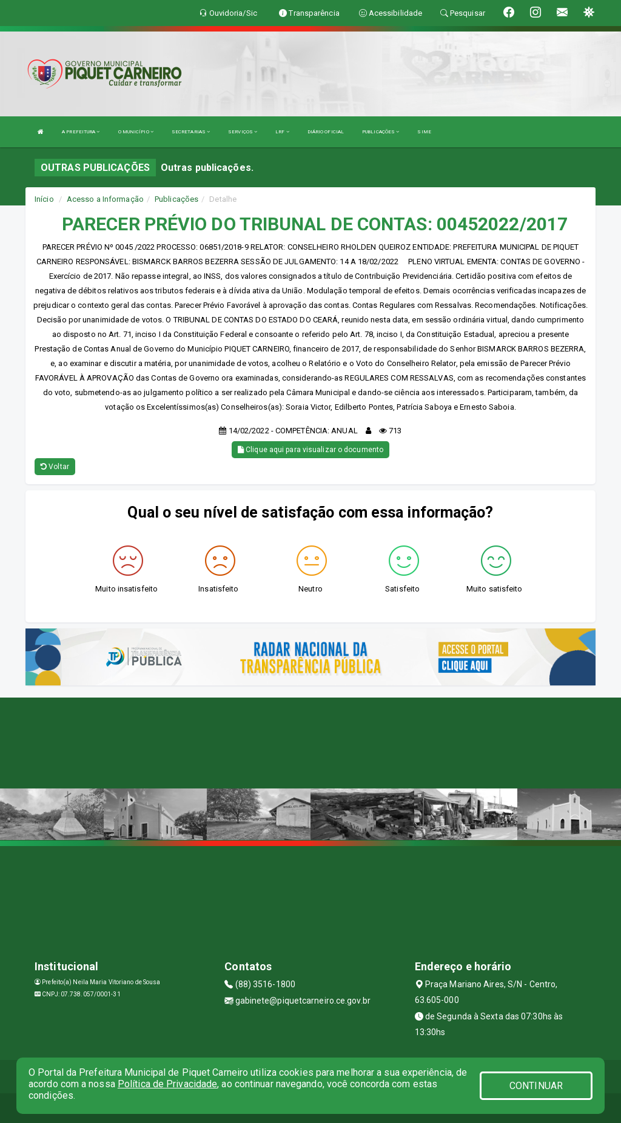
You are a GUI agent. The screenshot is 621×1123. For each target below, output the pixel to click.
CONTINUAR (536, 1085)
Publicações (176, 199)
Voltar (55, 466)
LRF (282, 132)
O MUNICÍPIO (135, 132)
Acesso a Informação (105, 199)
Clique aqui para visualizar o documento (310, 449)
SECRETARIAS (191, 132)
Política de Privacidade (167, 1084)
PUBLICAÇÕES (380, 132)
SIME (424, 132)
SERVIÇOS (242, 132)
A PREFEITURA (80, 132)
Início (44, 199)
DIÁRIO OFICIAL (325, 132)
